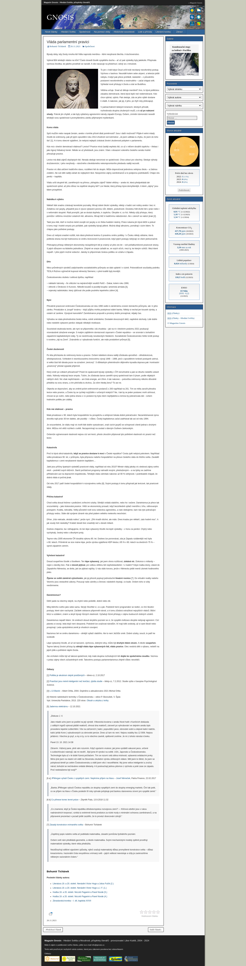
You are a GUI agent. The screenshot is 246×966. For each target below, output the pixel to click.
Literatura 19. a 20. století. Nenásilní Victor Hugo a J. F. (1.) (80, 888)
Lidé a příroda (145, 31)
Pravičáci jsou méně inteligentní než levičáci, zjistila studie (76, 681)
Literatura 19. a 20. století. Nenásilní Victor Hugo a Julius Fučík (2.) (83, 883)
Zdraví (179, 31)
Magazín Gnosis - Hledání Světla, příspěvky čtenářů (67, 2)
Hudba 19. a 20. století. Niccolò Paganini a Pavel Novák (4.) (80, 896)
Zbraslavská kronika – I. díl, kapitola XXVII (72, 901)
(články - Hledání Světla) (181, 318)
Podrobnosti (184, 190)
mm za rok (184, 247)
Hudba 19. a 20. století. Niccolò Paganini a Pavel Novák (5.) (80, 892)
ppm (180, 231)
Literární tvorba (163, 31)
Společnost (84, 31)
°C (177, 211)
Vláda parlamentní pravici (68, 42)
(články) (174, 313)
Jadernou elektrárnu (59, 706)
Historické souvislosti (124, 31)
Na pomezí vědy (102, 31)
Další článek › (156, 929)
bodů (180, 277)
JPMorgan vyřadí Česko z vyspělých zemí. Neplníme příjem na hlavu (82, 778)
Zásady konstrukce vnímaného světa (66, 824)
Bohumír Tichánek (58, 46)
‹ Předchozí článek (53, 929)
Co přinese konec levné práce (64, 799)
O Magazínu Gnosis (176, 323)
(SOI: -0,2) (184, 292)
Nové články (51, 31)
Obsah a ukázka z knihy (97, 700)
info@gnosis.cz (98, 945)
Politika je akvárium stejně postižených (67, 675)
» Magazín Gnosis (195, 3)
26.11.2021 (75, 46)
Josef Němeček (123, 778)
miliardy (180, 263)
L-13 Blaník (55, 691)
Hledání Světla (68, 31)
